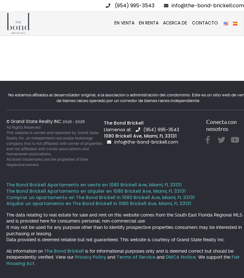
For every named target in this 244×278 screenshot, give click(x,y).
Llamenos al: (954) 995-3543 (141, 129)
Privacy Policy (90, 257)
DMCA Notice (181, 257)
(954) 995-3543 (134, 5)
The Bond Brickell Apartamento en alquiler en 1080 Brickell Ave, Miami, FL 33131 (96, 191)
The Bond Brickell (124, 123)
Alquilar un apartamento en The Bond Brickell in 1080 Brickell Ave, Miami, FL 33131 (98, 203)
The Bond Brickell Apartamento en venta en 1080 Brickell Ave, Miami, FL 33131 (94, 185)
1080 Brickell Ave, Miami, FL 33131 (140, 136)
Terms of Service (136, 257)
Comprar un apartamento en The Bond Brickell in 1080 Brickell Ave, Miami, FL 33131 (100, 197)
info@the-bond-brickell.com (208, 5)
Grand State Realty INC (37, 121)
